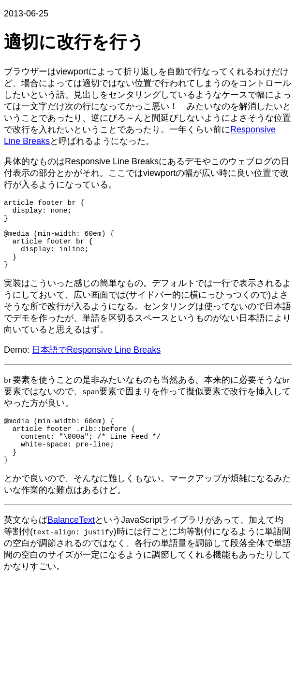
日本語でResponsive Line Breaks (96, 367)
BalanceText (71, 549)
